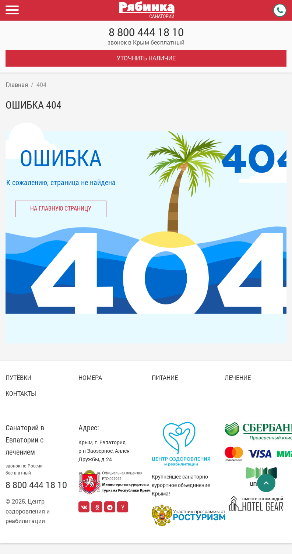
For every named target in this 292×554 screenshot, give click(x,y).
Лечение (238, 377)
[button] (13, 10)
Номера (90, 377)
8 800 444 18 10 (146, 32)
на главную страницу (60, 208)
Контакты (21, 393)
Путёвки (18, 377)
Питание (165, 377)
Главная (17, 84)
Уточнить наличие (146, 58)
